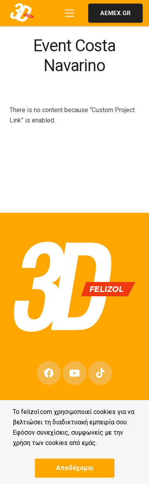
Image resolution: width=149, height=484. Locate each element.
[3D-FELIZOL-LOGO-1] (23, 13)
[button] (69, 13)
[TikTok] (100, 373)
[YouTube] (75, 373)
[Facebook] (49, 373)
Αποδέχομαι (74, 468)
